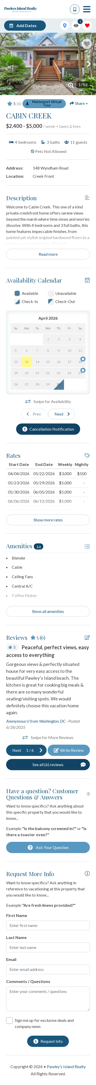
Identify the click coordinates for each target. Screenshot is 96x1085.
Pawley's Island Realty (66, 1066)
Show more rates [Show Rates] (48, 519)
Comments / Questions (28, 981)
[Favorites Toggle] (87, 25)
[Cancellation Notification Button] (48, 429)
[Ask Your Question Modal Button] (48, 847)
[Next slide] (61, 414)
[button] (7, 64)
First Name (16, 915)
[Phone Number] (75, 9)
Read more (48, 254)
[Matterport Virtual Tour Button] (44, 103)
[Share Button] (79, 103)
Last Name (16, 937)
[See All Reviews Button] (48, 764)
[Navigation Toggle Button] (87, 9)
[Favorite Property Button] (87, 44)
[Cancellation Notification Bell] (83, 359)
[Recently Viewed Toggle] (76, 25)
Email (11, 959)
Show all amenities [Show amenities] (48, 611)
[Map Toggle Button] (64, 25)
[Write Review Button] (69, 750)
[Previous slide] (34, 414)
